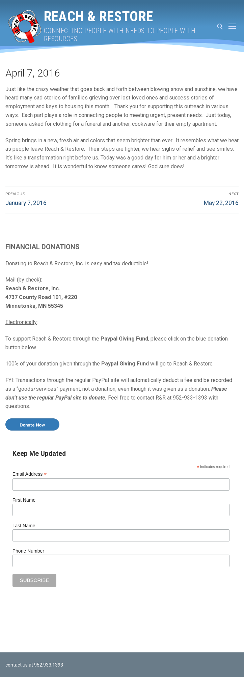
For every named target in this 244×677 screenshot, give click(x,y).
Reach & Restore (98, 16)
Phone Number (28, 551)
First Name (23, 500)
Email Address (29, 474)
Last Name (23, 525)
